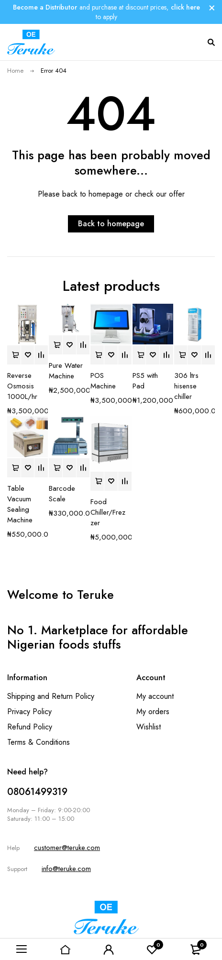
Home (15, 70)
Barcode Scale (62, 493)
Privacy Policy (29, 711)
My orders (152, 711)
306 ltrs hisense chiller (186, 386)
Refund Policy (29, 726)
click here (185, 7)
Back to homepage (111, 223)
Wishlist (148, 726)
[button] (14, 354)
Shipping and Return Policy (50, 696)
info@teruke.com (66, 868)
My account (155, 696)
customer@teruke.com (67, 847)
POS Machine (103, 380)
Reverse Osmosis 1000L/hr (22, 386)
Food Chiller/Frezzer (107, 512)
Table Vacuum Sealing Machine (20, 504)
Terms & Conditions (38, 742)
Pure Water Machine (66, 370)
